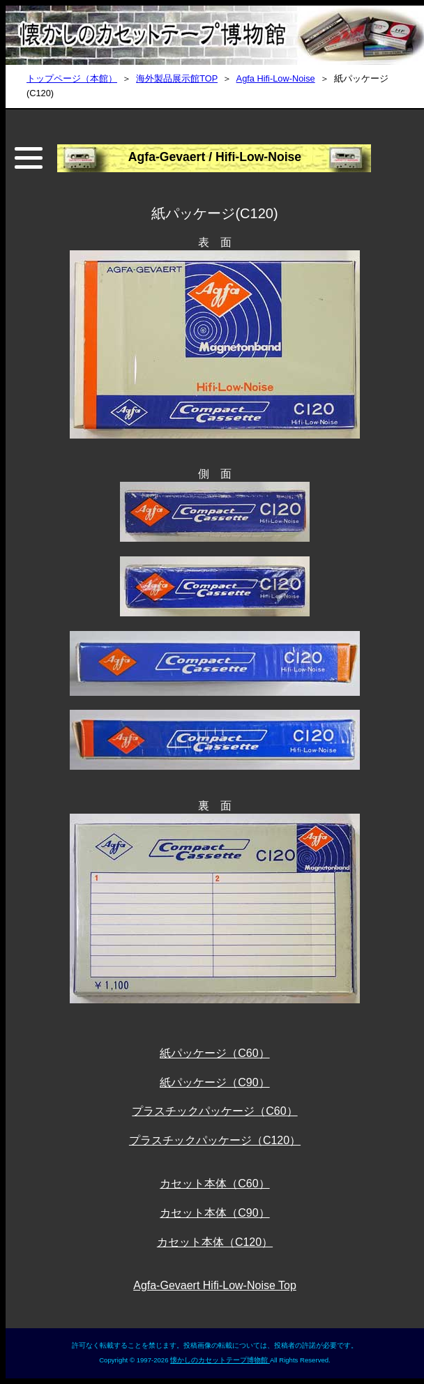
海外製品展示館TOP (177, 78)
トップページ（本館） (71, 78)
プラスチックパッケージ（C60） (214, 1111)
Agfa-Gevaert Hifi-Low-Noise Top (214, 1285)
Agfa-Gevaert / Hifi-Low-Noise (214, 157)
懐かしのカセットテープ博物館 (220, 1360)
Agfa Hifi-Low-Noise (275, 78)
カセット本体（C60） (214, 1183)
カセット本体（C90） (214, 1213)
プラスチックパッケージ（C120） (215, 1140)
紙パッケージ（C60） (214, 1053)
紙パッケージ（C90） (214, 1082)
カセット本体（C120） (215, 1242)
